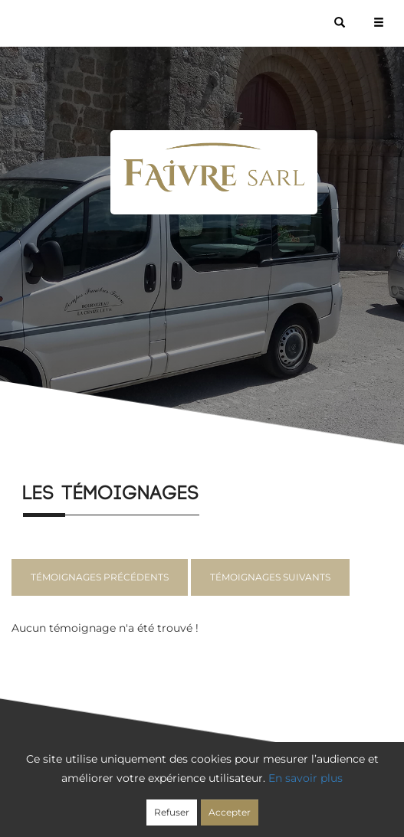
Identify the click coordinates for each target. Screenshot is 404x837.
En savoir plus (305, 778)
